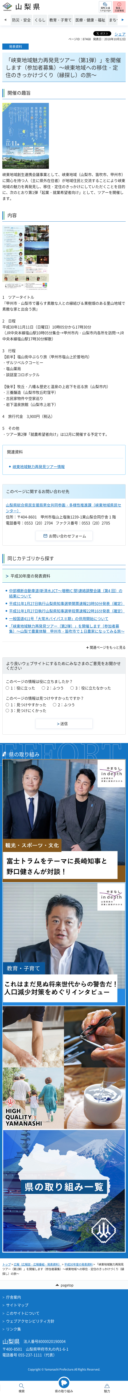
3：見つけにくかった (28, 710)
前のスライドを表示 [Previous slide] (5, 20)
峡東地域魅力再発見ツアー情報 (39, 466)
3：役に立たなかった (93, 688)
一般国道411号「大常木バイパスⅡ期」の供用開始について (58, 618)
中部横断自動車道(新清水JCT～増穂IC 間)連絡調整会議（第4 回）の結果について (65, 593)
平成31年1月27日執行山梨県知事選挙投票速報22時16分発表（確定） (67, 611)
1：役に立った (23, 688)
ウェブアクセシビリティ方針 (30, 1321)
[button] (105, 7)
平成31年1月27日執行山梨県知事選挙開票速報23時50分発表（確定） (67, 603)
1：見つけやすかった (28, 704)
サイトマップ (17, 1305)
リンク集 (13, 1329)
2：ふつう (55, 688)
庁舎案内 (13, 1297)
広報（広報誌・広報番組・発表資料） (37, 1264)
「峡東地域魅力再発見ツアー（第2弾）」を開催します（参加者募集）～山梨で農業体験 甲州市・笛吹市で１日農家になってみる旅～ (67, 628)
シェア (120, 34)
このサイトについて (23, 1313)
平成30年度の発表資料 (30, 576)
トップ (6, 1264)
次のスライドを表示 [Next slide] (123, 20)
